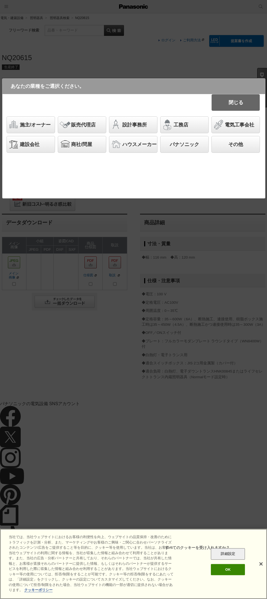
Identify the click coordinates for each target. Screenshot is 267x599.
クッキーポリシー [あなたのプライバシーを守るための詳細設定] (38, 591)
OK (228, 571)
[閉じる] (261, 565)
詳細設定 (228, 555)
